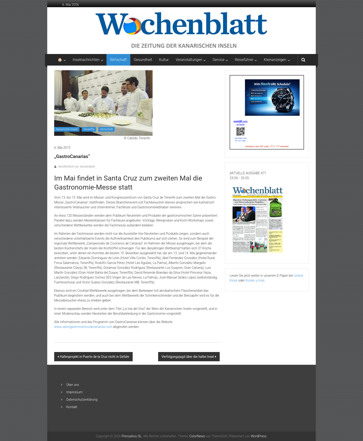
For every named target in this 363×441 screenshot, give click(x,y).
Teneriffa (89, 129)
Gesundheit (143, 59)
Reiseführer (244, 59)
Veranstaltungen (189, 59)
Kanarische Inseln (67, 129)
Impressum (74, 392)
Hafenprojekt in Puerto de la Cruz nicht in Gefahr (94, 357)
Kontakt (71, 407)
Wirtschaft (118, 59)
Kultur (164, 59)
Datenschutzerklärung (81, 399)
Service (218, 59)
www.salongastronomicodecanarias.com (83, 327)
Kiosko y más (254, 280)
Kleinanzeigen (275, 59)
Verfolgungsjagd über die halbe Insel (188, 357)
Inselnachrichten (86, 59)
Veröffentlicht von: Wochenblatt (76, 166)
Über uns (72, 385)
